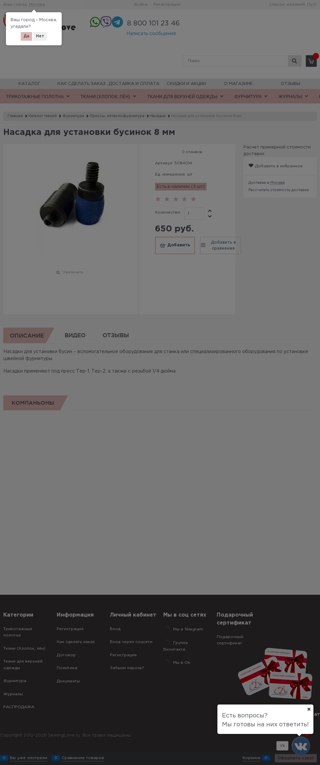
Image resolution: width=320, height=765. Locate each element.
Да (26, 36)
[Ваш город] (308, 709)
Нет (40, 36)
